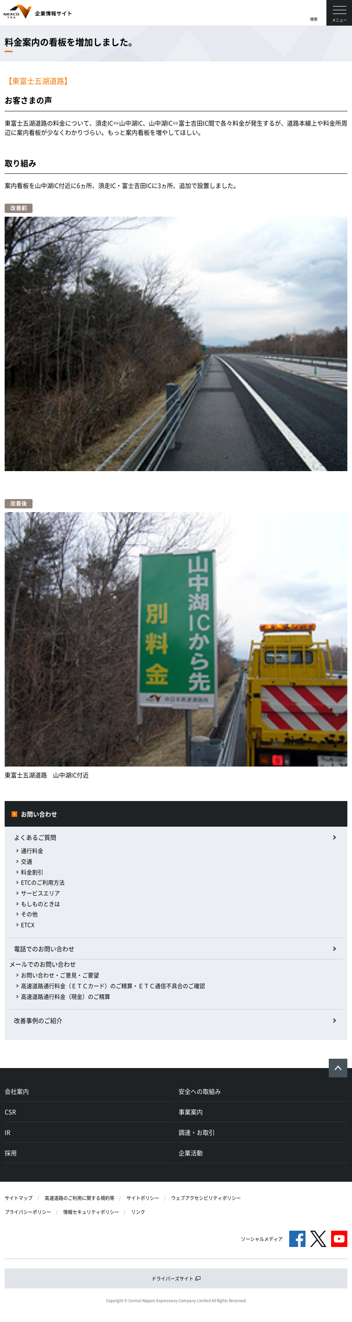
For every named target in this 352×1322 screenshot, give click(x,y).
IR (7, 1132)
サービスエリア (40, 893)
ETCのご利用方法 (43, 882)
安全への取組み (200, 1091)
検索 (314, 19)
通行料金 (32, 851)
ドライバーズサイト (176, 1278)
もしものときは (40, 904)
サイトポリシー (142, 1197)
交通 (26, 861)
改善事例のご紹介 (38, 1020)
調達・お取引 (197, 1132)
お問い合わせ (39, 813)
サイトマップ (19, 1197)
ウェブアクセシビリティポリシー (206, 1197)
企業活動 (191, 1152)
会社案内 (17, 1091)
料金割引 (32, 872)
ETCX (27, 925)
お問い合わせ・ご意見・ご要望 (60, 975)
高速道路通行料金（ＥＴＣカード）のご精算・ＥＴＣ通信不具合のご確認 (113, 986)
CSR (10, 1111)
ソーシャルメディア (262, 1238)
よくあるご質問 (35, 837)
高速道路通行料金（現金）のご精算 (65, 997)
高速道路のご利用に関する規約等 (79, 1197)
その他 (29, 914)
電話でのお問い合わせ (44, 948)
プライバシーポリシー (28, 1211)
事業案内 (191, 1111)
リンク (138, 1211)
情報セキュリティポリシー (91, 1211)
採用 (11, 1152)
